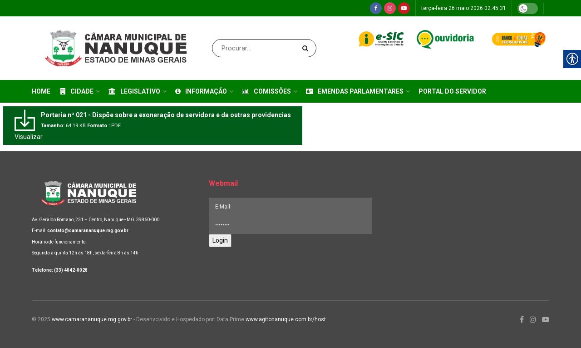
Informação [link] (201, 91)
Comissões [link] (266, 91)
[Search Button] (307, 48)
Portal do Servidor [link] (452, 91)
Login (220, 240)
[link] (376, 8)
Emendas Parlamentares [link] (355, 91)
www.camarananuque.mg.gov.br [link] (92, 319)
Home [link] (41, 91)
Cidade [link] (77, 91)
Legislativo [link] (134, 91)
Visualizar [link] (29, 136)
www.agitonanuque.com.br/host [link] (286, 319)
